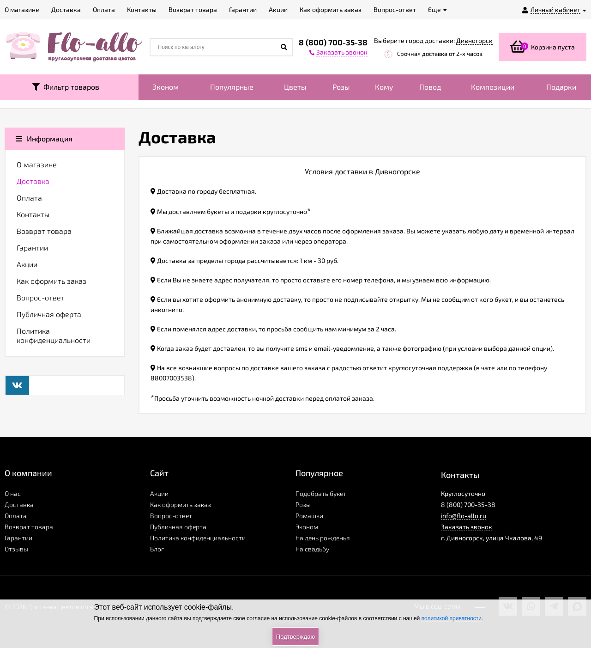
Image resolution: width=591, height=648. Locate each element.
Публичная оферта (49, 314)
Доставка (33, 181)
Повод (430, 86)
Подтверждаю (295, 636)
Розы (341, 86)
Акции (27, 264)
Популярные (231, 86)
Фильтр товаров (65, 86)
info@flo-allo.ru (463, 516)
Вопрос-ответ (41, 297)
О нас (13, 493)
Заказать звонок (466, 527)
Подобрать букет (321, 493)
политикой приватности (452, 618)
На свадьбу (312, 549)
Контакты (33, 214)
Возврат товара (44, 230)
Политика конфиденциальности (53, 335)
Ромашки (309, 516)
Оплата (29, 197)
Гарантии (32, 247)
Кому (384, 86)
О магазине (37, 164)
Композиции (492, 86)
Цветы (295, 86)
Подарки (561, 86)
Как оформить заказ (51, 280)
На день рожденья (323, 538)
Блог (157, 549)
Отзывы (16, 549)
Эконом (165, 86)
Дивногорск (474, 40)
